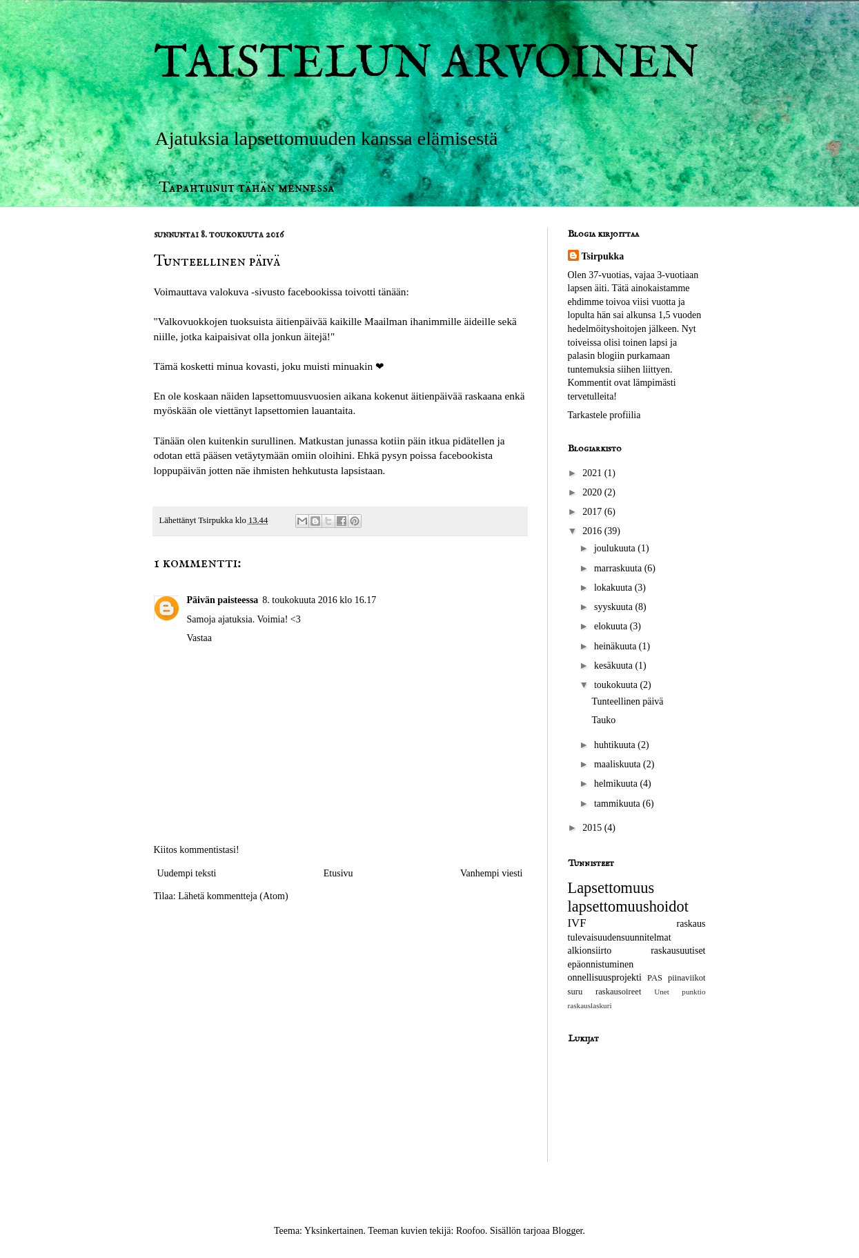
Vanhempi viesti (491, 873)
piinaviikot (687, 978)
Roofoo (470, 1231)
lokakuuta (614, 587)
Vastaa (200, 638)
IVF (577, 923)
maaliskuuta (618, 764)
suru (575, 991)
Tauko (603, 720)
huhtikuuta (616, 745)
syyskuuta (614, 607)
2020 (593, 492)
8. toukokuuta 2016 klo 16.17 (319, 600)
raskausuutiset (678, 950)
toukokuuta (617, 685)
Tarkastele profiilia (604, 415)
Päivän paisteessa (223, 600)
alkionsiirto (590, 950)
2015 (593, 828)
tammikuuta (618, 803)
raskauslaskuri (590, 1005)
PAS (654, 978)
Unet (661, 991)
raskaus (691, 923)
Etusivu (338, 873)
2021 (593, 473)
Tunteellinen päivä (627, 701)
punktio (693, 991)
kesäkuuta (614, 665)
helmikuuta (617, 783)
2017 (593, 512)
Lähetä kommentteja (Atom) (233, 896)
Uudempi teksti (187, 873)
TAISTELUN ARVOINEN (426, 64)
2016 (593, 531)
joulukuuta (616, 548)
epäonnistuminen (601, 964)
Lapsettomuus (611, 887)
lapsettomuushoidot (628, 906)
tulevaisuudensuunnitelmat (619, 937)
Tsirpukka (603, 256)
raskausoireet (618, 991)
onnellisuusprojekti (605, 977)
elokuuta (612, 626)
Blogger (567, 1231)
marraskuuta (619, 568)
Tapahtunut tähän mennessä (247, 187)
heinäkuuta (616, 646)
